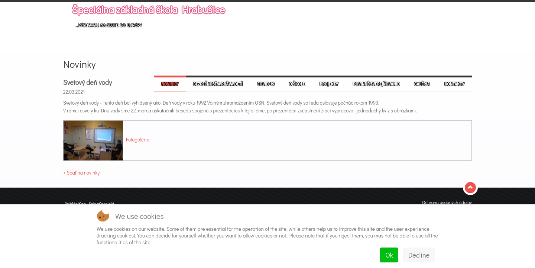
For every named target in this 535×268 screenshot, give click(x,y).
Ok (389, 255)
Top (471, 187)
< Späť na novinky (81, 172)
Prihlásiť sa (75, 204)
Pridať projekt (101, 204)
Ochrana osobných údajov (447, 202)
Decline (418, 255)
